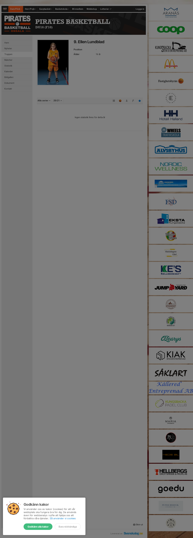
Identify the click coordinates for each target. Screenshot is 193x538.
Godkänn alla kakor (38, 526)
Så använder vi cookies (63, 518)
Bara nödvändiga (68, 526)
